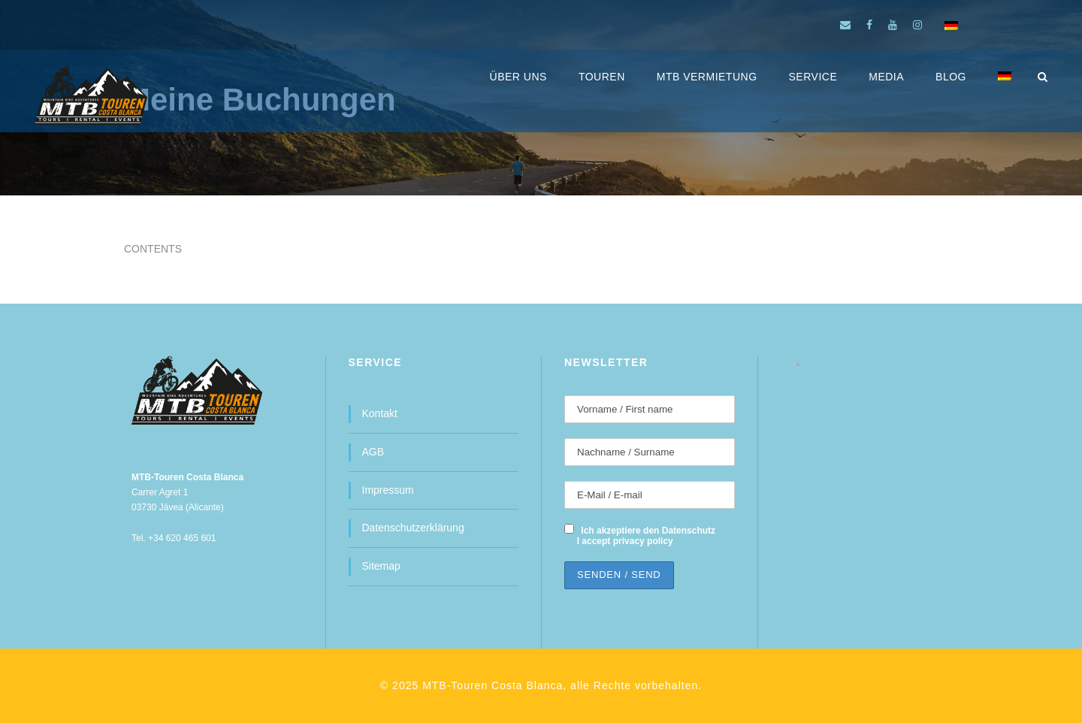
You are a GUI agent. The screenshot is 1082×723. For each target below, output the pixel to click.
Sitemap (381, 566)
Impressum (388, 490)
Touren (602, 77)
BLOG (950, 77)
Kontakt (379, 413)
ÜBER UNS (518, 77)
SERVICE (813, 77)
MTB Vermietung (707, 77)
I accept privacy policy (625, 541)
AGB (373, 452)
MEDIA (886, 77)
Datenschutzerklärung (413, 528)
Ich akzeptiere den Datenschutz (648, 530)
